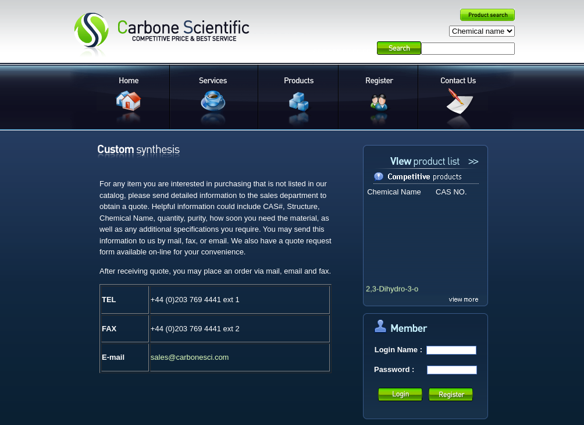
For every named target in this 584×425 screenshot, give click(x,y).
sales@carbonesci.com (190, 357)
